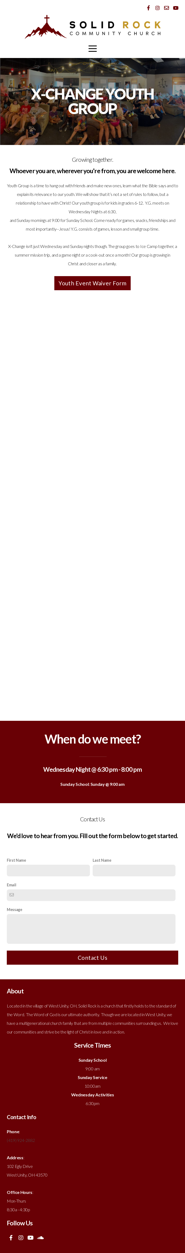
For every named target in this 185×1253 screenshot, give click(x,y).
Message (14, 909)
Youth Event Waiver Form (92, 283)
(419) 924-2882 (21, 1140)
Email (11, 885)
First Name (16, 860)
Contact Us (92, 957)
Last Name (102, 860)
